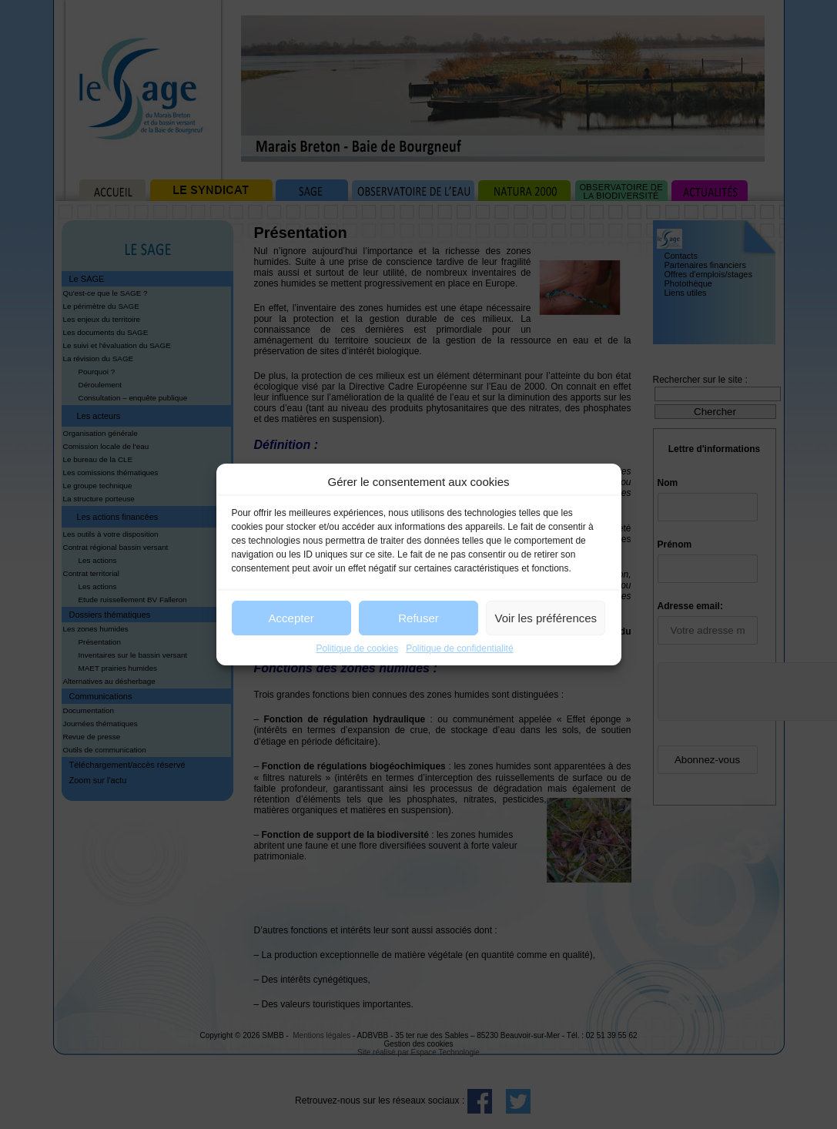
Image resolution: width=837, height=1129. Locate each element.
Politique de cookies (357, 648)
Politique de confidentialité (459, 648)
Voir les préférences (546, 618)
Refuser (418, 618)
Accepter (291, 618)
